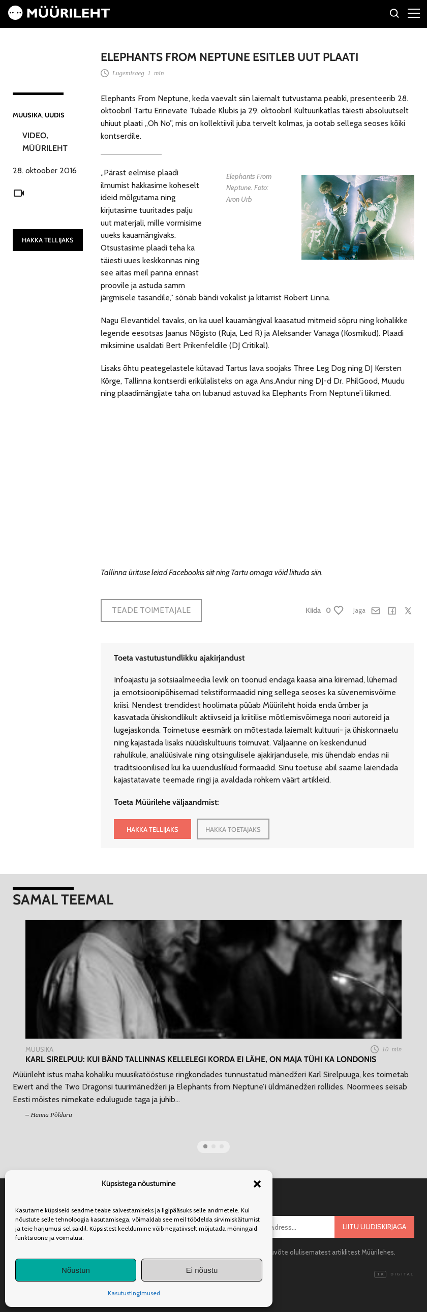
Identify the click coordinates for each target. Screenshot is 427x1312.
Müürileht (45, 148)
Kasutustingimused (134, 1293)
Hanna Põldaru (51, 1114)
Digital (394, 1274)
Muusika (27, 115)
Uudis (55, 115)
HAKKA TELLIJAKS (48, 240)
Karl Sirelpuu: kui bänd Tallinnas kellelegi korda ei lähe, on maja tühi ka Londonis (200, 1059)
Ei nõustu (202, 1270)
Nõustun (76, 1270)
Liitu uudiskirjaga (374, 1226)
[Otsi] (394, 15)
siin (316, 572)
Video (34, 135)
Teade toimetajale (151, 610)
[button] (257, 1184)
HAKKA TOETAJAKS (233, 829)
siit (210, 572)
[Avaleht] (59, 17)
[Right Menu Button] (414, 13)
